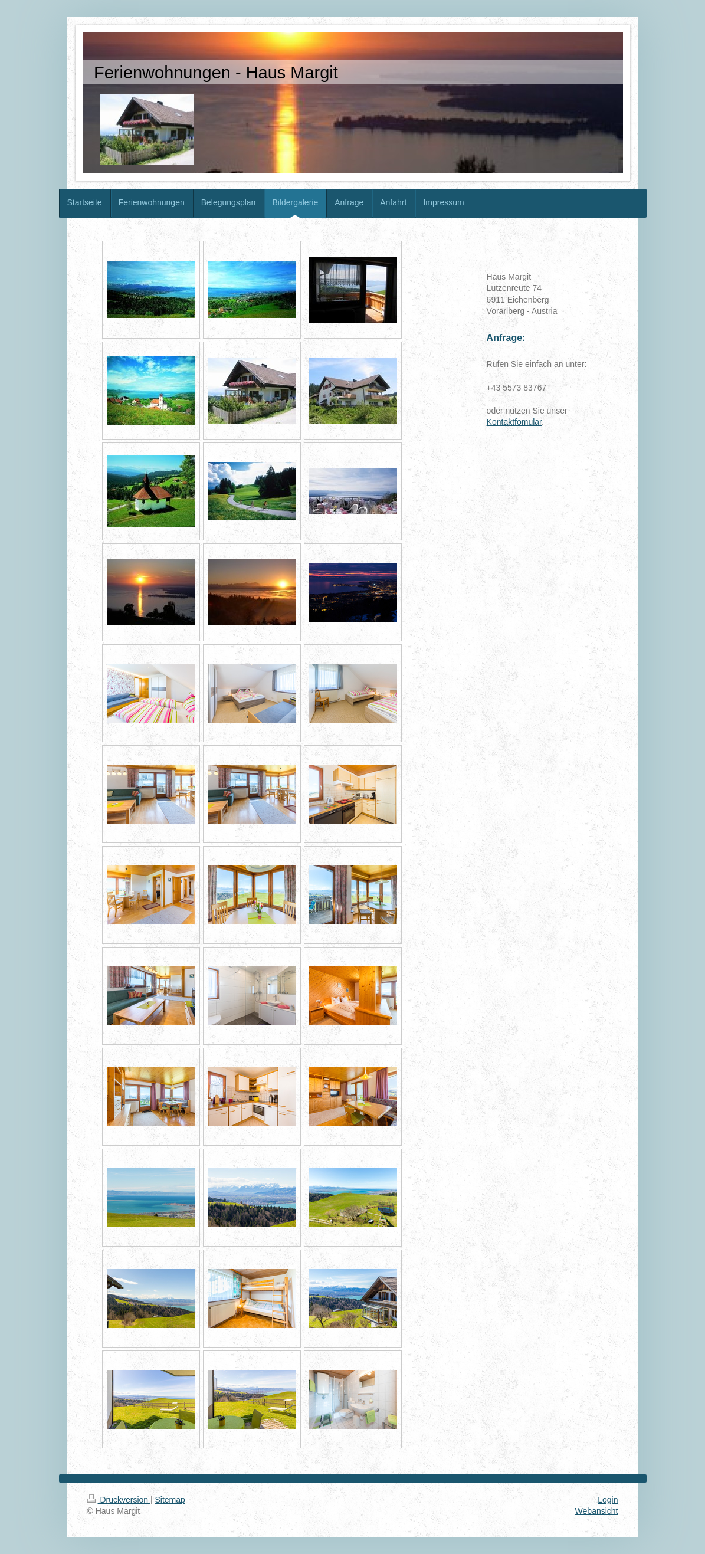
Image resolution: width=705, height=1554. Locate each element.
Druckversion (118, 1499)
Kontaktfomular (514, 422)
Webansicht (596, 1511)
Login (608, 1499)
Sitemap (170, 1499)
